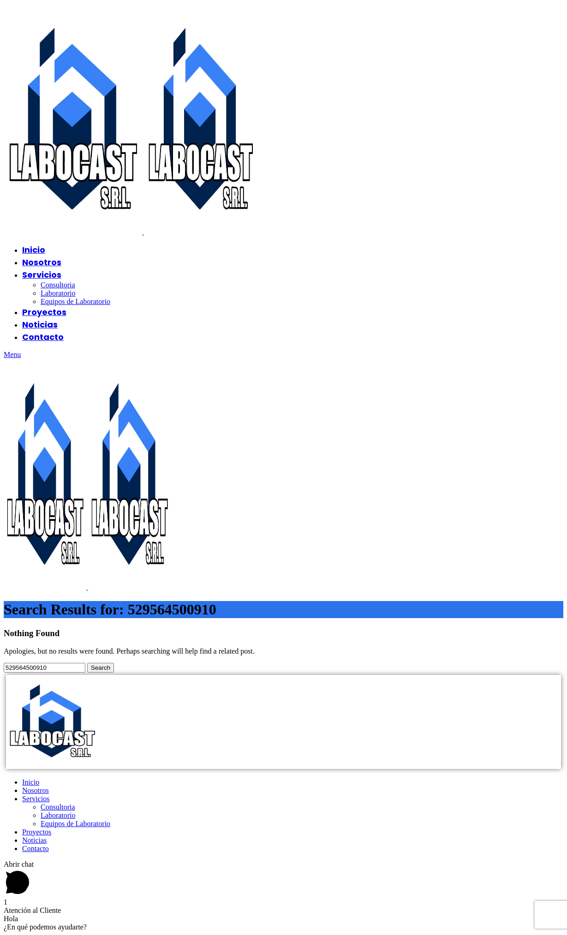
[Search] (44, 668)
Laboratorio (58, 293)
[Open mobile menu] (12, 354)
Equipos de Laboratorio (75, 301)
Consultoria (58, 285)
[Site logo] (74, 232)
